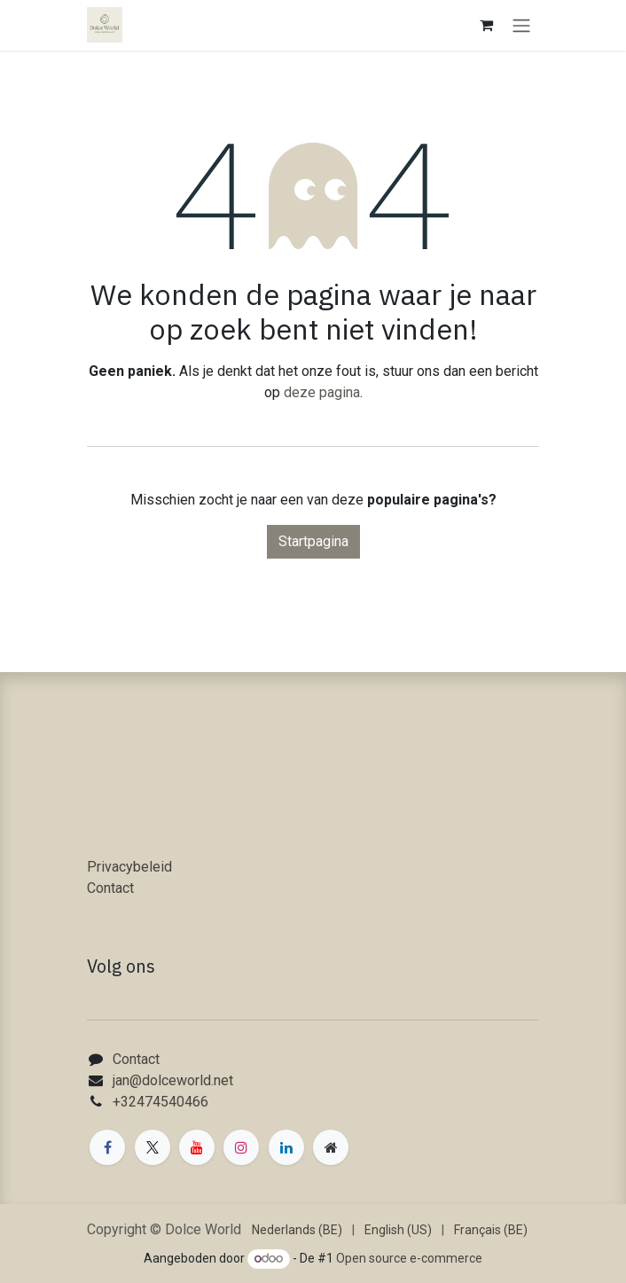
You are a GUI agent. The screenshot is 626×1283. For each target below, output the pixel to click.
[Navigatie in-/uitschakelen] (521, 25)
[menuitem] (297, 1230)
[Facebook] (107, 1147)
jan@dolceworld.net (173, 1080)
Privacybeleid (129, 866)
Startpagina (313, 541)
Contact (110, 888)
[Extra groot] (330, 1147)
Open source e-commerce (409, 1258)
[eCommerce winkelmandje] (486, 25)
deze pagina (322, 392)
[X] (152, 1147)
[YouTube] (197, 1147)
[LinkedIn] (286, 1147)
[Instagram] (241, 1147)
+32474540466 (160, 1101)
